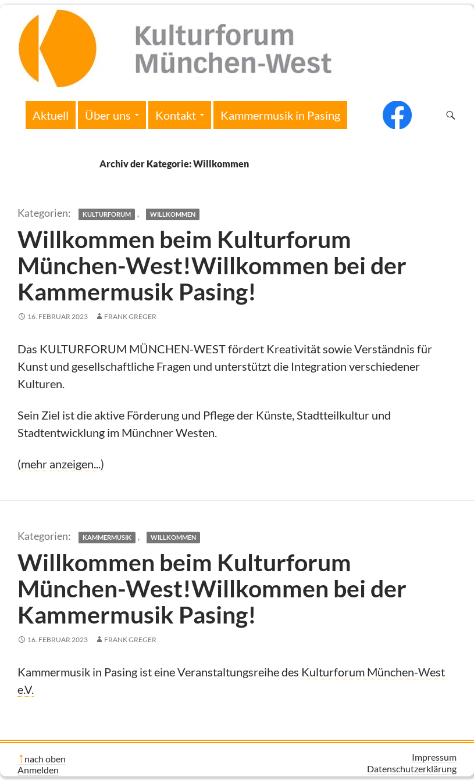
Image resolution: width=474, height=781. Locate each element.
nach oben (45, 758)
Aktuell (51, 115)
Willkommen (172, 214)
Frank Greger (130, 316)
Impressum (434, 756)
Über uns (108, 115)
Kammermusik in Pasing (280, 115)
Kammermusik (107, 537)
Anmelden (38, 769)
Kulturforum (107, 214)
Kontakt (175, 115)
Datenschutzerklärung (412, 768)
